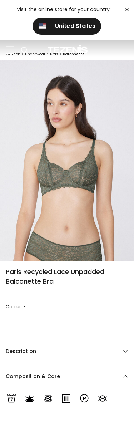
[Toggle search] (24, 50)
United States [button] (67, 26)
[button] (67, 376)
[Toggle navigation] (10, 50)
